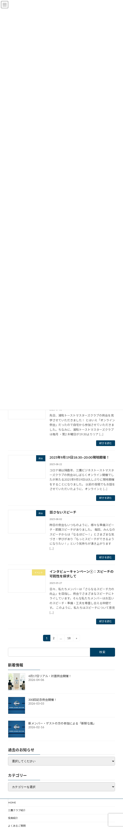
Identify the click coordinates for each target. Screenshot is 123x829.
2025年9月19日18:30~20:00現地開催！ (79, 457)
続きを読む (105, 443)
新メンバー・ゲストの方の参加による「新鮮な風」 (62, 723)
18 (69, 638)
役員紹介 (13, 818)
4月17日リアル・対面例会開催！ (50, 676)
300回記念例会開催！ (42, 699)
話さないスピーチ (63, 512)
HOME (12, 802)
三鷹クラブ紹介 (17, 810)
